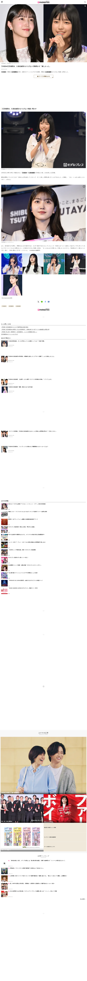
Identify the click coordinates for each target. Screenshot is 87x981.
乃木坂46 (3, 72)
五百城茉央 (15, 72)
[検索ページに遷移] (85, 2)
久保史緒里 (48, 72)
